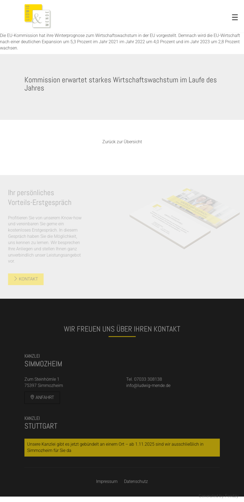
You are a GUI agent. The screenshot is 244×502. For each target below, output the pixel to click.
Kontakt (22, 279)
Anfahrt (42, 401)
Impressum (107, 485)
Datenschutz (136, 485)
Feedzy (232, 495)
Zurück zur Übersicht (122, 141)
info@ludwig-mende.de (148, 389)
